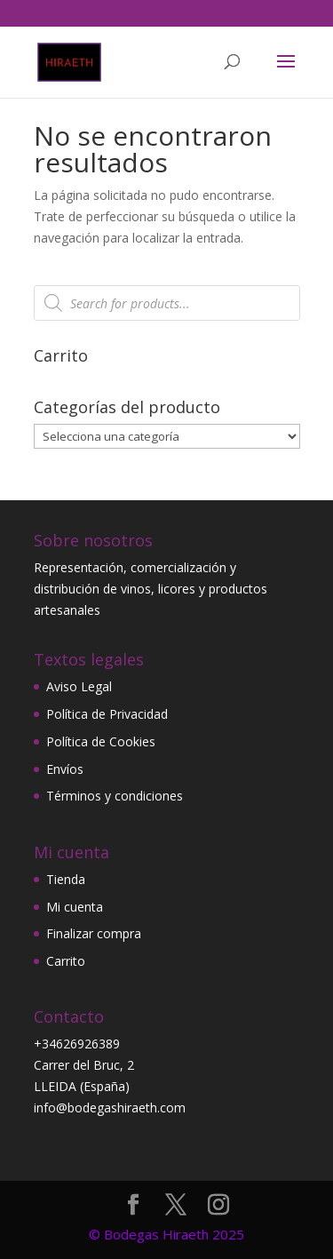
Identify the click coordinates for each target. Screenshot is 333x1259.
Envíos (64, 769)
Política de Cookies (100, 741)
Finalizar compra (93, 933)
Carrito (65, 960)
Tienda (65, 879)
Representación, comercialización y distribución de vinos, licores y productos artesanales (150, 588)
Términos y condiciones (114, 795)
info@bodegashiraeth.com (110, 1107)
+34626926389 (77, 1043)
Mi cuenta (74, 906)
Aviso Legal (79, 686)
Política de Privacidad (107, 713)
